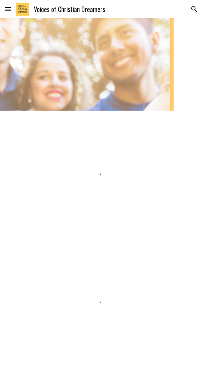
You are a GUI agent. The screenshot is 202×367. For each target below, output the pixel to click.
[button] (8, 9)
